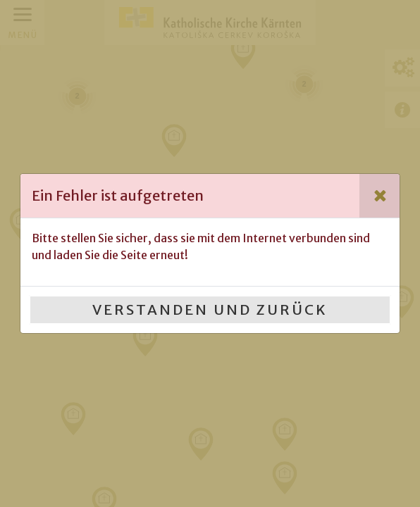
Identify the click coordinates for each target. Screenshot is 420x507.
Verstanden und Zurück (210, 309)
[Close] (379, 196)
